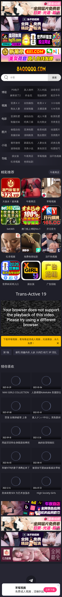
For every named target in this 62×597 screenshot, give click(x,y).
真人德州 (28, 89)
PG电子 (15, 89)
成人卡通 (42, 116)
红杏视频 (15, 161)
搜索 (54, 77)
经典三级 (28, 121)
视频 (4, 105)
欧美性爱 (55, 116)
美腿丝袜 (15, 135)
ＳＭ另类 (55, 108)
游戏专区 (55, 89)
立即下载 (50, 589)
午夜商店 (28, 156)
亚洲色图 (28, 129)
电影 (4, 118)
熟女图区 (42, 135)
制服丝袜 (15, 121)
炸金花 (28, 95)
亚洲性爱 (15, 116)
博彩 (4, 92)
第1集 (6, 352)
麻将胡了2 (15, 95)
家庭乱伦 (28, 142)
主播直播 (42, 108)
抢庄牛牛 (55, 95)
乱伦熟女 (42, 121)
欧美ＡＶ (42, 103)
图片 (4, 132)
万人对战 (42, 89)
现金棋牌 (42, 95)
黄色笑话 (42, 148)
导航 (4, 158)
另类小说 (28, 148)
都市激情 (15, 142)
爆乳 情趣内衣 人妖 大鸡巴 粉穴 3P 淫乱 (36, 352)
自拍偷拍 (28, 103)
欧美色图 (42, 129)
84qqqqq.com (31, 69)
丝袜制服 (28, 108)
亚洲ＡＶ (15, 103)
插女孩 (15, 156)
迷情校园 (15, 148)
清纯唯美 (28, 135)
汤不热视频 (55, 156)
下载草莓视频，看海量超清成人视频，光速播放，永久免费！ (31, 341)
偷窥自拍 (15, 129)
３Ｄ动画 (55, 103)
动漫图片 (55, 129)
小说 (4, 145)
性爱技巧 (55, 148)
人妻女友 (42, 142)
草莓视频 (42, 156)
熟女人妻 (15, 108)
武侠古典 (55, 142)
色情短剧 (28, 161)
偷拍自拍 (28, 116)
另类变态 (55, 121)
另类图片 (55, 135)
